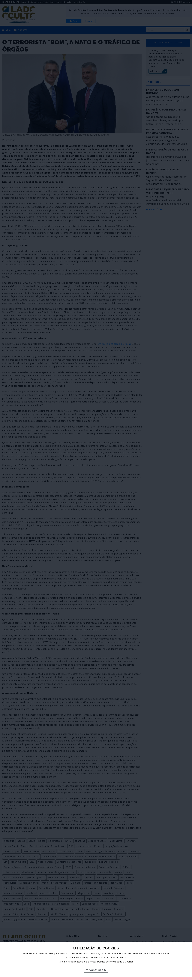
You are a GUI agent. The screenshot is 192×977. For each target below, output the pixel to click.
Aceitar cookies (96, 969)
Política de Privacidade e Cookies (115, 961)
